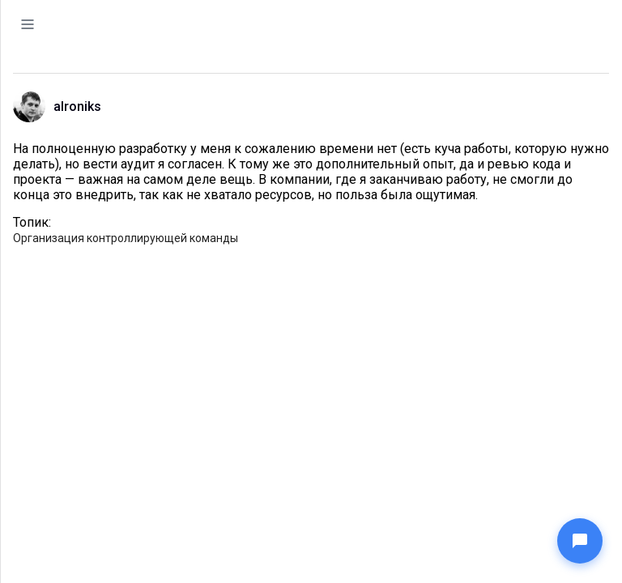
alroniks (77, 106)
